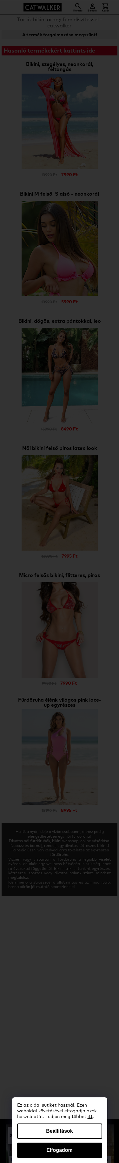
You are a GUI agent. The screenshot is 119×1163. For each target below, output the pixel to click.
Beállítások (59, 1131)
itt (90, 1117)
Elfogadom (59, 1150)
